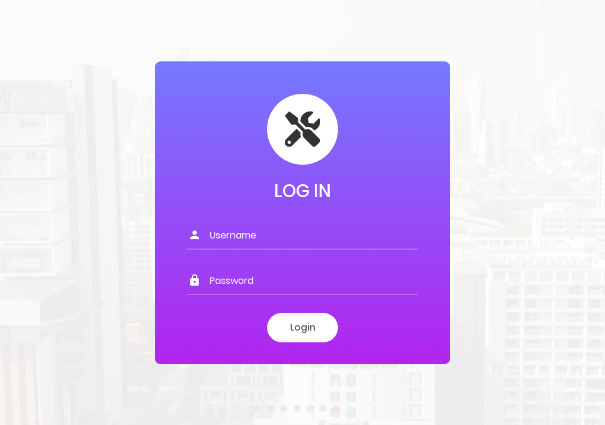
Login (302, 327)
